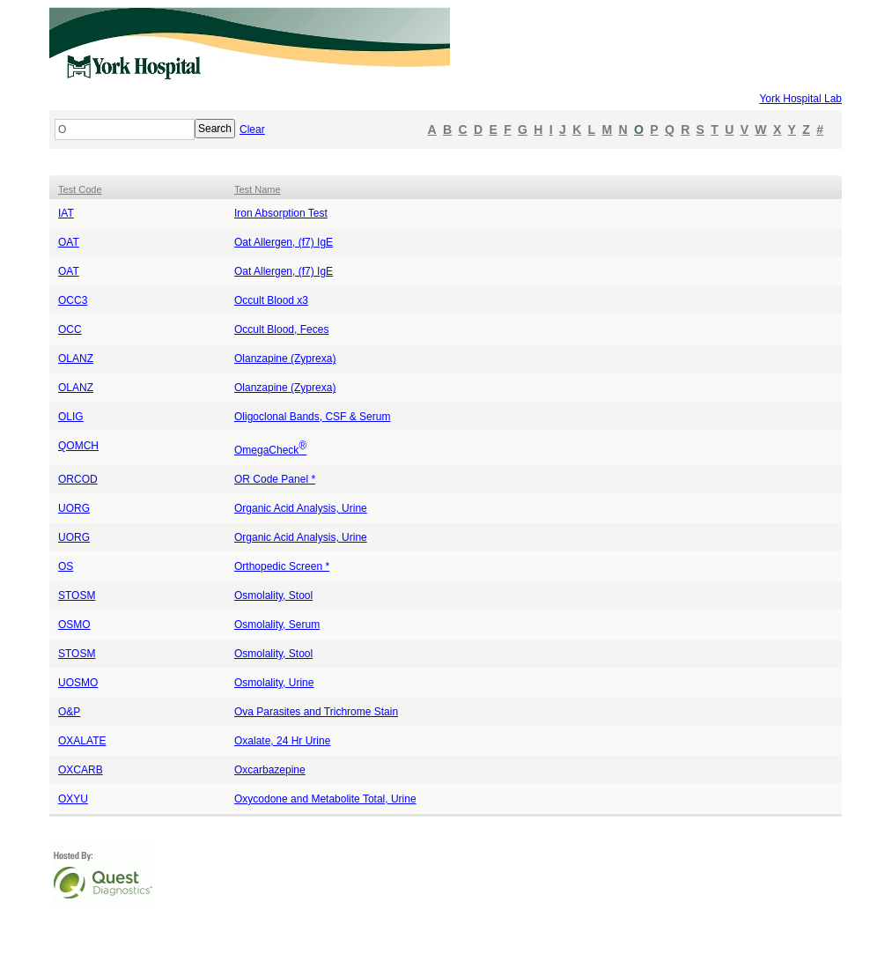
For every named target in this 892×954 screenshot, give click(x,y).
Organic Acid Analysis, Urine (300, 508)
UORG (74, 508)
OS (65, 566)
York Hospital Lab (800, 98)
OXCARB (80, 770)
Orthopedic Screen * (281, 566)
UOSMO (78, 683)
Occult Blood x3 (271, 300)
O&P (69, 712)
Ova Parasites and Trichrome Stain (316, 712)
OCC (70, 329)
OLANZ (75, 358)
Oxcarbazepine (270, 770)
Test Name (257, 189)
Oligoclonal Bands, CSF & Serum (312, 416)
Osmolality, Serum (277, 624)
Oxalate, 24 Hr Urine (282, 741)
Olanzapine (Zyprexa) (284, 358)
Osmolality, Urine (273, 683)
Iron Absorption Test (281, 213)
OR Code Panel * (274, 479)
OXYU (73, 799)
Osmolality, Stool (273, 595)
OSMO (74, 624)
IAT (66, 213)
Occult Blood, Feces (281, 329)
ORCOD (78, 479)
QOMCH (78, 446)
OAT (68, 242)
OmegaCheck (270, 450)
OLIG (71, 416)
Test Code (80, 189)
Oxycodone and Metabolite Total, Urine (325, 799)
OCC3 (72, 300)
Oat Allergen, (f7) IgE (283, 242)
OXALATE (82, 741)
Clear (252, 129)
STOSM (76, 595)
